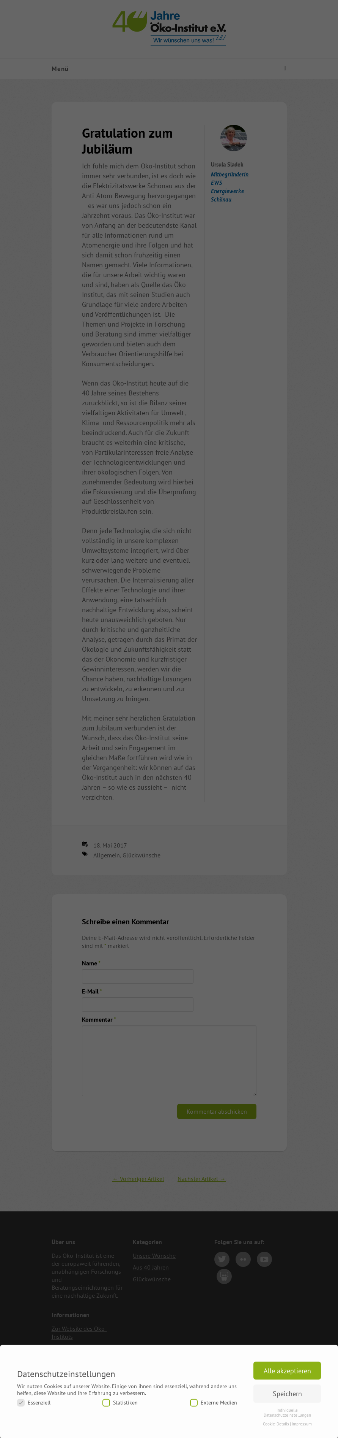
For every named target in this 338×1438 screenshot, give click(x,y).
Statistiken (120, 1406)
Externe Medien (213, 1406)
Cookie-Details (276, 1427)
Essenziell (33, 1406)
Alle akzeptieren (287, 1374)
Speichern (287, 1397)
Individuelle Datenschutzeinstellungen (287, 1416)
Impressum (302, 1427)
